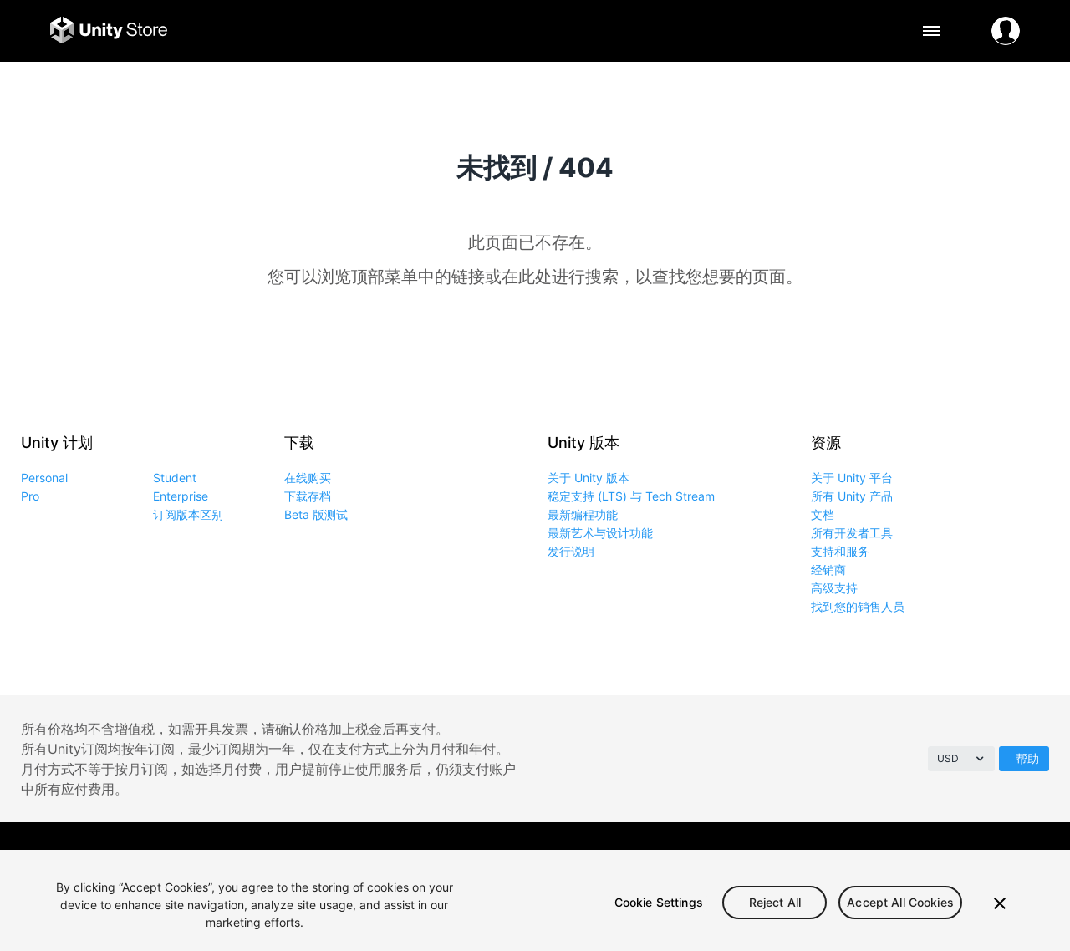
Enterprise (180, 496)
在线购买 (307, 477)
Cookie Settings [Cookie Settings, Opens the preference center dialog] (658, 902)
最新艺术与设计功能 (600, 533)
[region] (535, 900)
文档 (822, 514)
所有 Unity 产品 (852, 496)
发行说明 (571, 551)
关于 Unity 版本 (588, 477)
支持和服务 (840, 551)
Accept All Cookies (900, 902)
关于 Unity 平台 (852, 477)
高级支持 (834, 588)
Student (174, 477)
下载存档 (307, 496)
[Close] (1000, 903)
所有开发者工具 (852, 533)
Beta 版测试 (316, 514)
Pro (30, 496)
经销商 (828, 569)
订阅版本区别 (188, 514)
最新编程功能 (583, 514)
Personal (44, 477)
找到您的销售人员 (857, 606)
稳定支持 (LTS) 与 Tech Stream (631, 496)
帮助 (1027, 758)
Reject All (775, 902)
